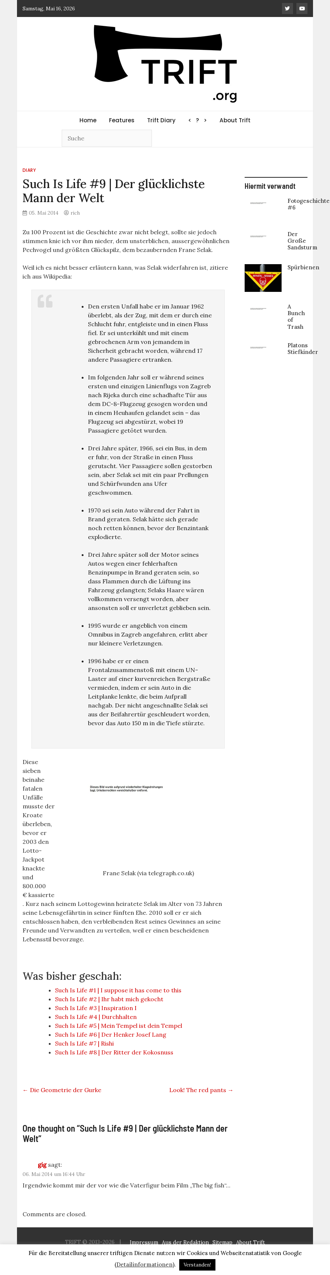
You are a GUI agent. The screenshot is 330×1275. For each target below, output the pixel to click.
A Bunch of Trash (296, 316)
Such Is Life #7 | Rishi (84, 1043)
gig (42, 1164)
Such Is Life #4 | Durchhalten (96, 1016)
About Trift (235, 120)
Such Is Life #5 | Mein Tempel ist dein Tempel (118, 1025)
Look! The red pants (201, 1090)
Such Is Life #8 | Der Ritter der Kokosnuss (114, 1052)
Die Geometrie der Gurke (62, 1090)
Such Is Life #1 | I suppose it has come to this (118, 990)
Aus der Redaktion (185, 1242)
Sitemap (222, 1242)
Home (87, 120)
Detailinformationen (144, 1264)
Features (122, 120)
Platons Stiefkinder (303, 348)
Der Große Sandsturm (302, 241)
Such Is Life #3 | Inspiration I (96, 1008)
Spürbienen (303, 267)
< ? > (197, 120)
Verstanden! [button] (197, 1265)
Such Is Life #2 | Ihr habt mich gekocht (109, 999)
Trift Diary (161, 120)
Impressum (144, 1242)
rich (75, 212)
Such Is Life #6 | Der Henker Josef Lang (110, 1034)
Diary (29, 170)
